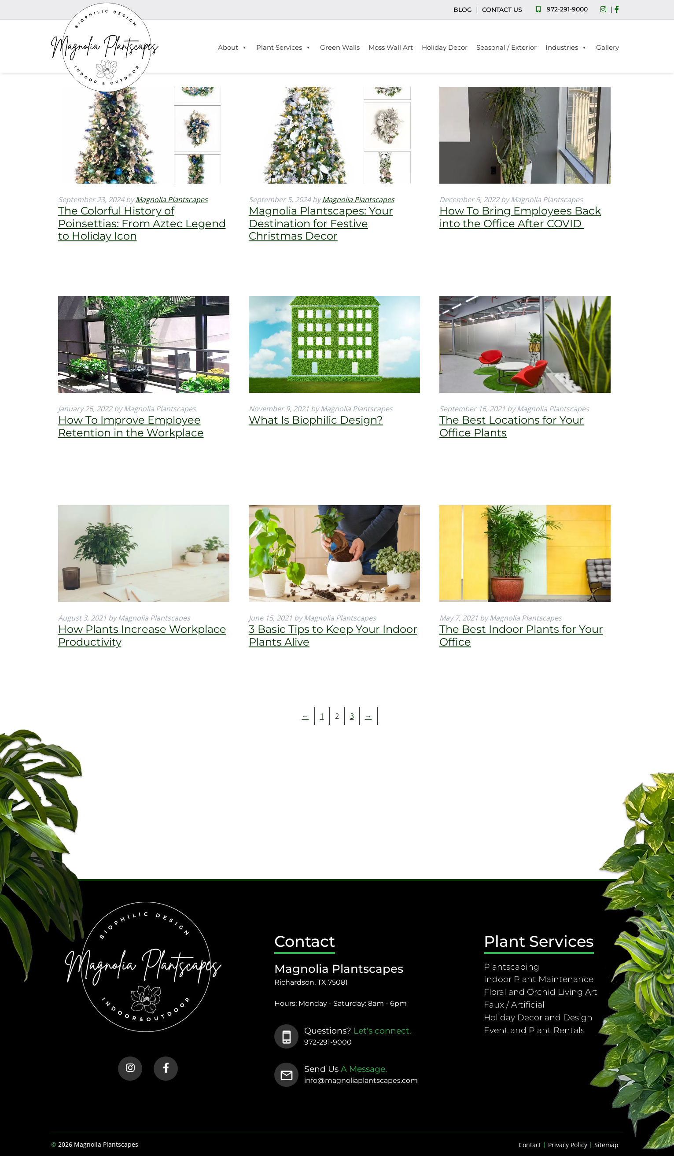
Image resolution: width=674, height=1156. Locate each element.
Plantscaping (511, 966)
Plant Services (283, 47)
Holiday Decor (445, 47)
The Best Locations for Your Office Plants (511, 426)
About (232, 47)
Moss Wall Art (390, 47)
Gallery (607, 47)
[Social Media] (605, 9)
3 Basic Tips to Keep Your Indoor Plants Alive (333, 635)
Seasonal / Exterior (506, 47)
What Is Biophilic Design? (316, 420)
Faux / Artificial (514, 1004)
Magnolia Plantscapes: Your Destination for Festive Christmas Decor (321, 223)
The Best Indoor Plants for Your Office (521, 635)
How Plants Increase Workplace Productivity (142, 635)
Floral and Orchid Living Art (540, 991)
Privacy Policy (567, 1145)
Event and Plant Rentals (534, 1030)
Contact (530, 1145)
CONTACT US (502, 10)
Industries (566, 47)
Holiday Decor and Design (538, 1017)
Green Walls (340, 47)
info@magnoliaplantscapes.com (361, 1080)
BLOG (462, 10)
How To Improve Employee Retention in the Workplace (131, 426)
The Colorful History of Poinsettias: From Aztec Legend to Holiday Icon (142, 223)
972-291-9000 (567, 9)
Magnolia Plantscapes (172, 199)
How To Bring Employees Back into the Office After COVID (520, 217)
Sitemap (606, 1145)
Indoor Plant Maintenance (538, 979)
